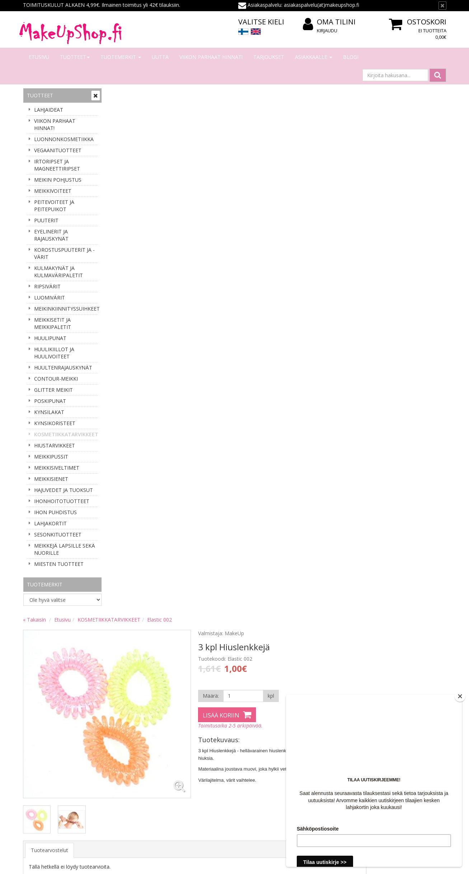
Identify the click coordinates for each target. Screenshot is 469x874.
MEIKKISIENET (51, 478)
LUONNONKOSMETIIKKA (64, 139)
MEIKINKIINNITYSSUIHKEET (66, 308)
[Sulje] (442, 5)
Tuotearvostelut (135, 320)
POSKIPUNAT (50, 401)
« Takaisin (120, 94)
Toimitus (120, 767)
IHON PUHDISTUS (55, 512)
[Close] (460, 696)
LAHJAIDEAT (48, 109)
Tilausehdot (123, 778)
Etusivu (39, 57)
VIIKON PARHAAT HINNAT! (211, 57)
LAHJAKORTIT (50, 523)
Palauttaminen (127, 799)
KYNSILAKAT (49, 412)
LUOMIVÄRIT (49, 297)
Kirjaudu (327, 30)
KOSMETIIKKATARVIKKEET (66, 434)
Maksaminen (125, 756)
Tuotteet (75, 57)
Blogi (350, 57)
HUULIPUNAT (50, 338)
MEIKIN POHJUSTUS (57, 179)
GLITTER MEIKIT (53, 389)
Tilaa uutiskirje (48, 694)
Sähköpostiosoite (49, 665)
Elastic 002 (245, 94)
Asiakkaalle (313, 57)
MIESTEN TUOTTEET (59, 564)
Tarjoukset (268, 57)
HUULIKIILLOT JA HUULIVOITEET (54, 353)
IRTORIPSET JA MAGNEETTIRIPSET (57, 165)
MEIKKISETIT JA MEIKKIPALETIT (52, 323)
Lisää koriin (304, 190)
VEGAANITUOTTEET (57, 150)
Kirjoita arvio (132, 350)
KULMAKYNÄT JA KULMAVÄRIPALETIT (58, 272)
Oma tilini (329, 22)
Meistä (32, 746)
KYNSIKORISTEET (54, 423)
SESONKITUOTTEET (57, 534)
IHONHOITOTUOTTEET (61, 501)
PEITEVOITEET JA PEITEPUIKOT (54, 206)
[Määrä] (325, 170)
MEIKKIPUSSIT (51, 456)
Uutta (160, 57)
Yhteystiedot (38, 756)
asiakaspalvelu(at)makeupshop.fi (279, 661)
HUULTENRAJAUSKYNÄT (63, 367)
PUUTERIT (46, 220)
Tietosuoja (122, 789)
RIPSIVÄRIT (47, 286)
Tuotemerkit (120, 57)
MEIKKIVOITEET (52, 190)
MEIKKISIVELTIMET (56, 467)
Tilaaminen (123, 746)
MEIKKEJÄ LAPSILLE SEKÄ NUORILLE (64, 549)
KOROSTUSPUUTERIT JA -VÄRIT (64, 253)
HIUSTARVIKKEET (54, 445)
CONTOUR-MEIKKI (56, 378)
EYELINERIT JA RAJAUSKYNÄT (51, 235)
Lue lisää (428, 687)
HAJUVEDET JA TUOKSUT (63, 490)
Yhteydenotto (40, 767)
